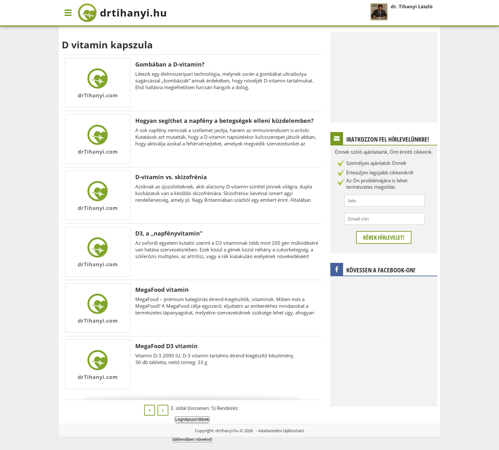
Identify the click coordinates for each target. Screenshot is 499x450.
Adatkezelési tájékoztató (281, 430)
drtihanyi (122, 12)
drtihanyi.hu (227, 430)
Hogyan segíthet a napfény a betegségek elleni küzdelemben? (224, 120)
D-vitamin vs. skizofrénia (171, 177)
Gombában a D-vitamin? (170, 64)
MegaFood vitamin (162, 289)
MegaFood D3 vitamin (166, 346)
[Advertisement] (383, 76)
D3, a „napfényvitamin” (168, 233)
